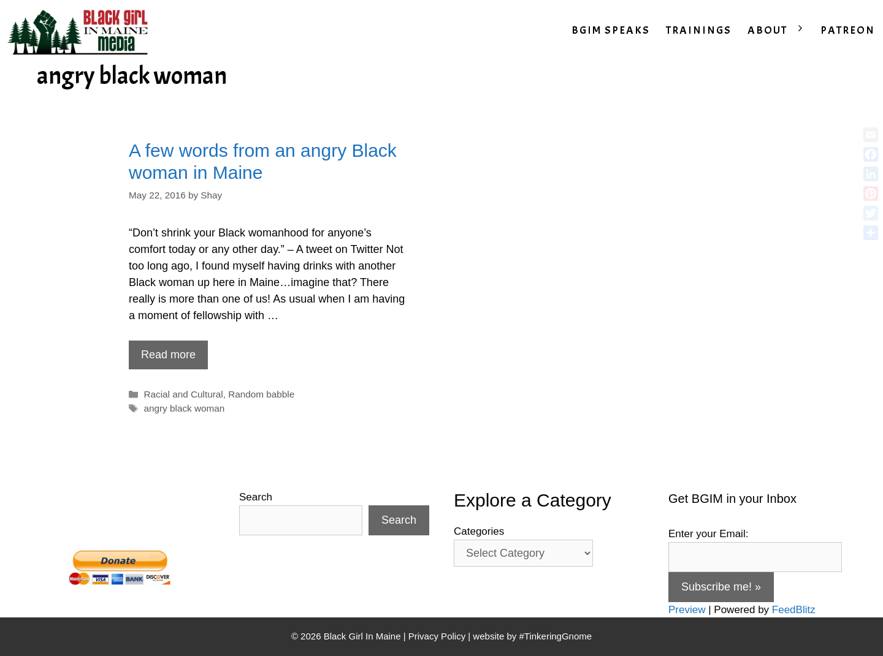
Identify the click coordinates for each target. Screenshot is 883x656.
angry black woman (183, 408)
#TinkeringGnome (555, 636)
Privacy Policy (436, 636)
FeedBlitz (794, 610)
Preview (686, 610)
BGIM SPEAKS (610, 30)
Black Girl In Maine (363, 636)
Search (255, 497)
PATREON (847, 30)
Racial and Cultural (183, 394)
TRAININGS (699, 30)
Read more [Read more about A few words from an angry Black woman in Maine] (168, 355)
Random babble (261, 394)
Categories (479, 531)
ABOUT (779, 30)
